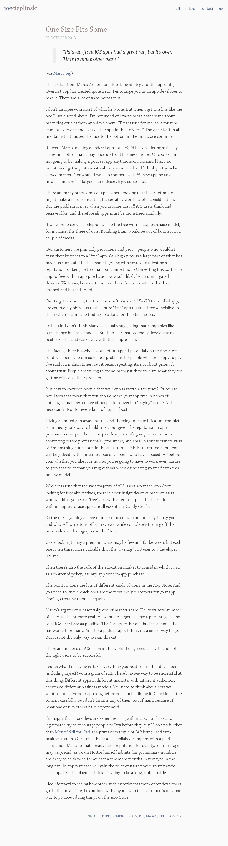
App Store (101, 816)
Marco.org (62, 73)
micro (190, 8)
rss (221, 8)
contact (206, 8)
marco (151, 816)
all (178, 8)
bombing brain (124, 816)
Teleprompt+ (170, 816)
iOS (141, 816)
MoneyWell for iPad (73, 732)
